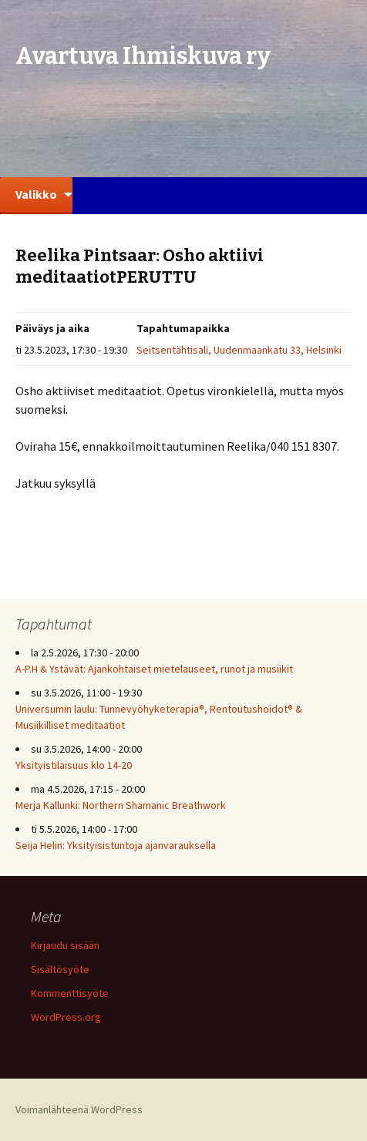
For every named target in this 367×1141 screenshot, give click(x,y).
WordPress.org (66, 1017)
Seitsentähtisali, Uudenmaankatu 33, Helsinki (239, 350)
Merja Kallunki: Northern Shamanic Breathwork (121, 805)
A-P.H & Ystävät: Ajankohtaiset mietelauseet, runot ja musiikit (154, 669)
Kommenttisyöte (70, 993)
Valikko (36, 194)
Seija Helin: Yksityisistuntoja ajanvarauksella (115, 845)
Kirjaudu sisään (65, 945)
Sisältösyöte (60, 969)
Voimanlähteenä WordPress (79, 1109)
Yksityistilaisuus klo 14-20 (73, 765)
